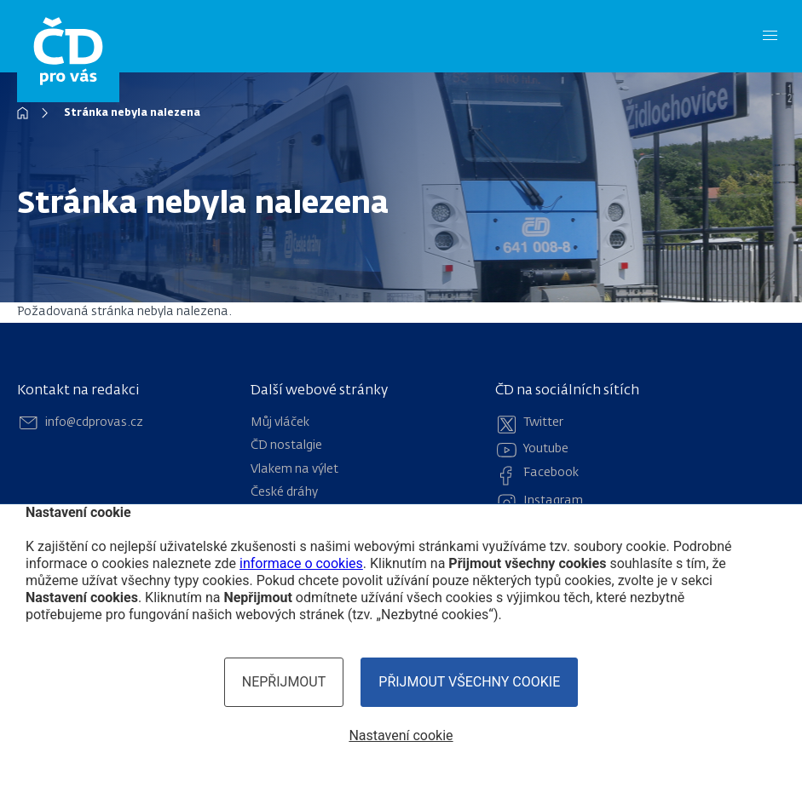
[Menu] (770, 36)
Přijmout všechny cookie (469, 682)
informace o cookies (301, 563)
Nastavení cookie (401, 735)
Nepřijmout (284, 682)
